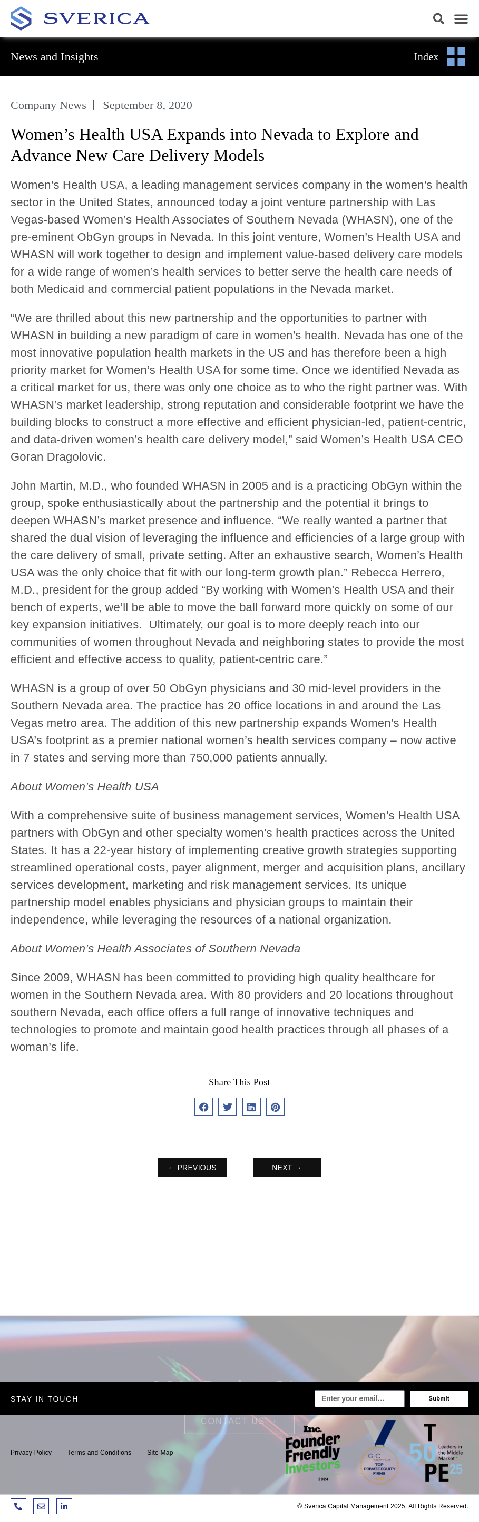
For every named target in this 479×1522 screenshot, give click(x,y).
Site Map (160, 1452)
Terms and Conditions (99, 1452)
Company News (48, 104)
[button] (439, 18)
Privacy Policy (31, 1452)
